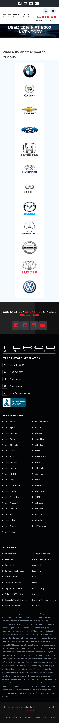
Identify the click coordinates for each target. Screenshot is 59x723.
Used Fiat (35, 451)
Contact (27, 717)
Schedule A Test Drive (13, 594)
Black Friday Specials (40, 559)
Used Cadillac (37, 439)
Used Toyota (9, 526)
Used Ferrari (9, 451)
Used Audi (35, 427)
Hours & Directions (11, 583)
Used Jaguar (36, 474)
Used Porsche (37, 509)
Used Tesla (36, 520)
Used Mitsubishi (10, 503)
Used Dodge (36, 445)
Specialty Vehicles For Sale (43, 600)
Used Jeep (8, 480)
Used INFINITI (9, 474)
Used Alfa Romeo (39, 422)
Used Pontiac (9, 509)
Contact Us (36, 565)
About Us (7, 559)
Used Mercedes (10, 497)
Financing (35, 571)
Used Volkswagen (39, 526)
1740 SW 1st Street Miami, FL (46, 21)
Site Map (35, 606)
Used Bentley (9, 433)
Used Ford (8, 457)
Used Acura (8, 422)
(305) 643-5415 (16, 386)
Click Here (33, 312)
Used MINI (35, 497)
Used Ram (8, 515)
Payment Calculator (12, 588)
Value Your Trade (11, 606)
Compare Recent (11, 565)
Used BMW (36, 433)
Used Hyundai (37, 468)
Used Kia (35, 480)
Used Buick (8, 439)
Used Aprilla (8, 427)
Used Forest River (39, 457)
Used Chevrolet (10, 445)
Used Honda (9, 468)
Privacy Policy (37, 588)
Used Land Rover (11, 486)
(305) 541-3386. (29, 315)
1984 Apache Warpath (40, 554)
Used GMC (35, 462)
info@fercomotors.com (20, 393)
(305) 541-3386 (47, 16)
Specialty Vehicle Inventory (15, 600)
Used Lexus (36, 486)
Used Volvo (8, 532)
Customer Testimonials (13, 571)
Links (33, 583)
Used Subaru (9, 520)
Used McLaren (37, 491)
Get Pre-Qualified (11, 577)
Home (33, 577)
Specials (35, 594)
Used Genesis (9, 462)
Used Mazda (9, 491)
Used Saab (36, 515)
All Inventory (9, 554)
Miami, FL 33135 (17, 365)
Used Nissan (36, 503)
